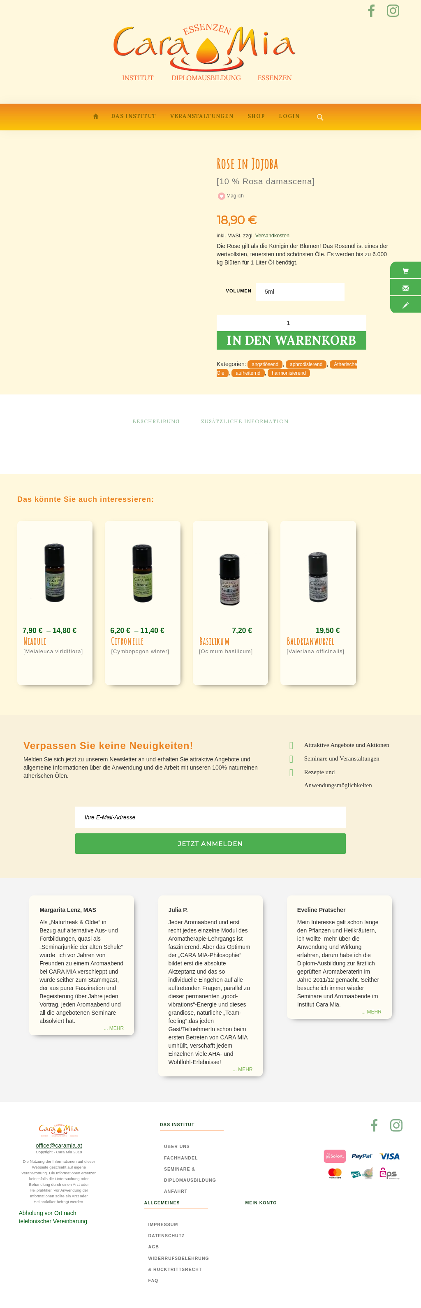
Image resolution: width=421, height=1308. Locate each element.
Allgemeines (162, 1202)
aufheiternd (248, 373)
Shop (256, 116)
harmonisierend (289, 373)
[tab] (405, 271)
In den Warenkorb (291, 340)
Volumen (239, 290)
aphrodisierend (306, 364)
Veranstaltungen (202, 116)
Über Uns (177, 1146)
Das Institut (133, 116)
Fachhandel (181, 1157)
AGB (153, 1246)
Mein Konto (261, 1202)
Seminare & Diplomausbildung (190, 1175)
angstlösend (265, 364)
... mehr (114, 1028)
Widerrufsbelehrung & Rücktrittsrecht (178, 1264)
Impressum (163, 1224)
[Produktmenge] (291, 323)
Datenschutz (166, 1235)
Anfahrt (175, 1191)
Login (289, 116)
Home (96, 118)
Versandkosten (272, 236)
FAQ (153, 1280)
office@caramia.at (59, 1145)
